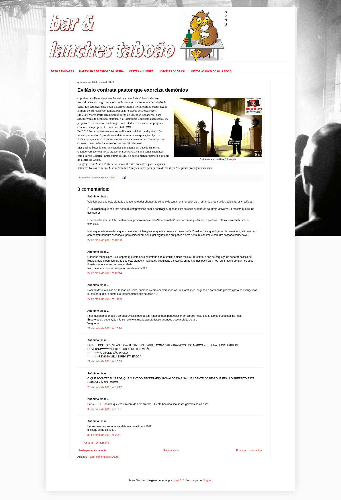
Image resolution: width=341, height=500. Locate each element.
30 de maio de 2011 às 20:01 (104, 434)
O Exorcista (230, 159)
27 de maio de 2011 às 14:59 (104, 299)
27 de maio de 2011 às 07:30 (104, 240)
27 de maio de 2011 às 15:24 (104, 328)
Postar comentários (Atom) (104, 456)
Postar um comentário (96, 442)
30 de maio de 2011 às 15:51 (104, 409)
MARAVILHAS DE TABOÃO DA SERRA (101, 71)
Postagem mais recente (92, 450)
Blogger (207, 480)
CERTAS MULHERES (141, 71)
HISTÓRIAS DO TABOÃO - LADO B (211, 71)
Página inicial (171, 450)
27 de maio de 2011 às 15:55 (104, 361)
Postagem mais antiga (249, 450)
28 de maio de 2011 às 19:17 (104, 387)
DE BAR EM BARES (62, 71)
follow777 (178, 480)
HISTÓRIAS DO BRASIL (172, 71)
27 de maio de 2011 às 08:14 (104, 273)
